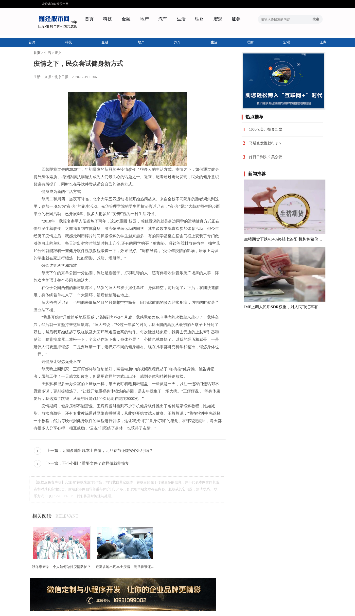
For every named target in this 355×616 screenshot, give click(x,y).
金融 (126, 19)
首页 (89, 19)
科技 (107, 19)
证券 (236, 19)
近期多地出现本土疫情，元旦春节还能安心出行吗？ (107, 450)
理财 (199, 19)
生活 (181, 19)
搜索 (316, 19)
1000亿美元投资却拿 (265, 129)
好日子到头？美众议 (265, 157)
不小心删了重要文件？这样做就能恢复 (95, 463)
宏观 (217, 19)
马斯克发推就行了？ (265, 143)
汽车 (162, 19)
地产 (144, 19)
